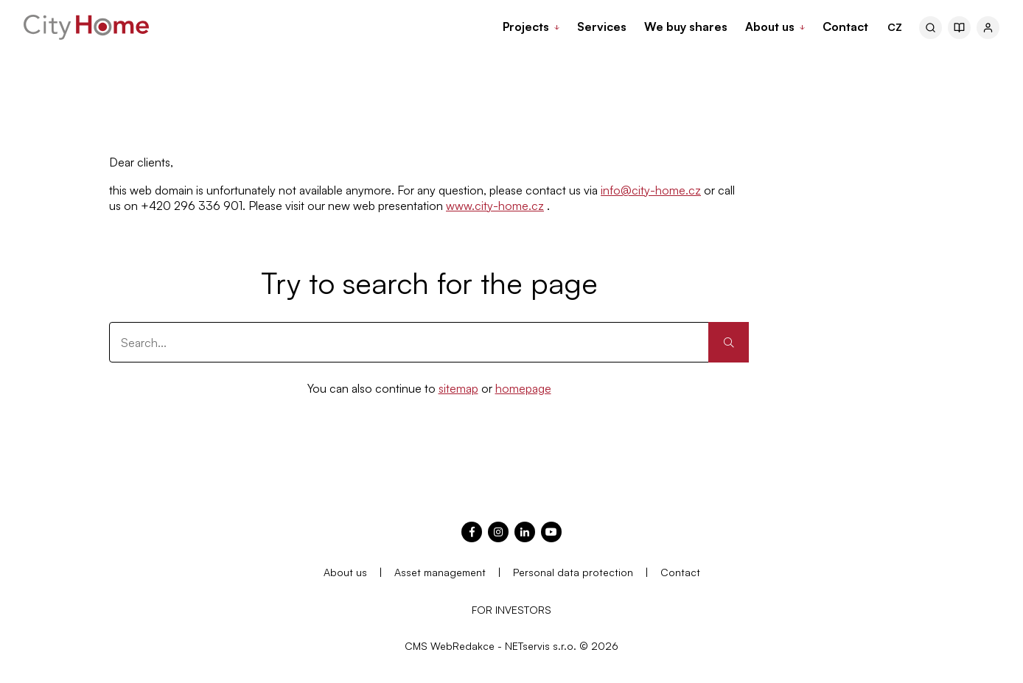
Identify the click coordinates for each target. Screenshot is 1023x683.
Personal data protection (573, 572)
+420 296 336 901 (191, 205)
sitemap (458, 388)
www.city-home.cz (495, 205)
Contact (680, 572)
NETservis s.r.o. (540, 646)
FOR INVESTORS (511, 609)
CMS (416, 646)
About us (345, 572)
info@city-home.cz (651, 190)
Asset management (440, 572)
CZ (894, 27)
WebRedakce (462, 646)
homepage (523, 388)
